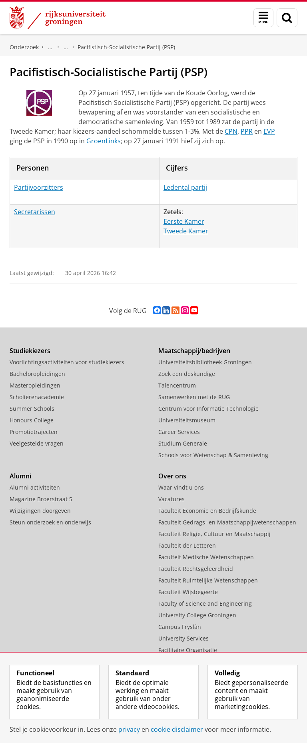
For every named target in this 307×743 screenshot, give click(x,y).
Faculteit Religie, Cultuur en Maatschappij (214, 534)
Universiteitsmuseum (186, 420)
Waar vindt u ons (181, 487)
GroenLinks (103, 141)
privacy (129, 729)
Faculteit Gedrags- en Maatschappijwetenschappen (227, 522)
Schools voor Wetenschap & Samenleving (213, 455)
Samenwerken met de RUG (194, 397)
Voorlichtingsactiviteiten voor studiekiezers (67, 362)
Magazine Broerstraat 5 (41, 499)
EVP (269, 131)
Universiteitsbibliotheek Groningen (205, 362)
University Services (183, 638)
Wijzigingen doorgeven (40, 510)
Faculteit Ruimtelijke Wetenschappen (208, 580)
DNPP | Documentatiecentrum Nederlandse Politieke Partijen (50, 47)
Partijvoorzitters (38, 187)
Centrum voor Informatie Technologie (208, 408)
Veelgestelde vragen (37, 443)
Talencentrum (177, 385)
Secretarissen (34, 211)
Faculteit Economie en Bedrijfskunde (207, 510)
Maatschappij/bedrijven (194, 351)
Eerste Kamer (183, 221)
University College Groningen (197, 615)
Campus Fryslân (179, 627)
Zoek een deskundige (186, 374)
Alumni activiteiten (35, 487)
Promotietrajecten (34, 432)
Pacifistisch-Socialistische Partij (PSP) (126, 47)
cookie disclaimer (177, 729)
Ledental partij (185, 187)
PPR (247, 131)
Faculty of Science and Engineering (205, 603)
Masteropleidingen (35, 385)
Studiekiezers (30, 351)
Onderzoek (24, 47)
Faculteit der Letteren (187, 545)
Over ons (172, 476)
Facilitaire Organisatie (187, 650)
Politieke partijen (66, 47)
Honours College (32, 420)
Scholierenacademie (37, 397)
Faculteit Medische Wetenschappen (206, 557)
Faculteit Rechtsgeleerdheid (195, 568)
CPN (231, 131)
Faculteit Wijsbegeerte (188, 592)
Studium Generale (182, 443)
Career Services (179, 432)
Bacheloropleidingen (37, 374)
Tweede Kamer (185, 231)
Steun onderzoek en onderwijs (50, 522)
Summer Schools (32, 408)
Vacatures (171, 499)
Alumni (20, 476)
